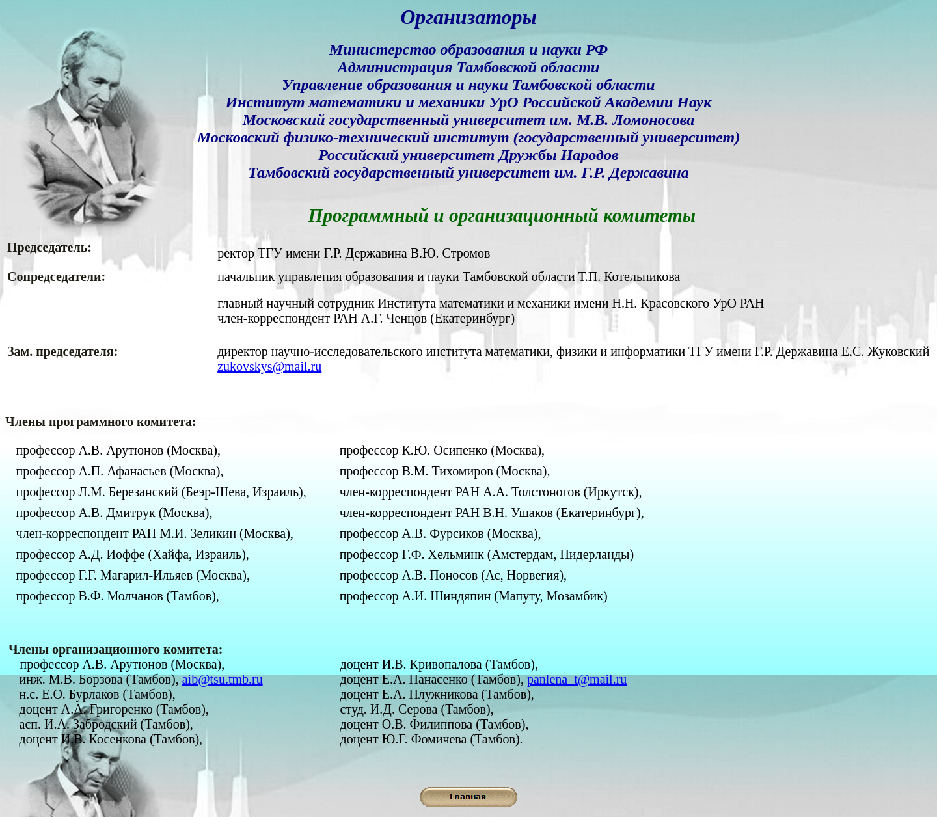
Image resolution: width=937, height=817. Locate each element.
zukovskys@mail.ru (269, 366)
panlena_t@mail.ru (577, 679)
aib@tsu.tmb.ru (222, 679)
